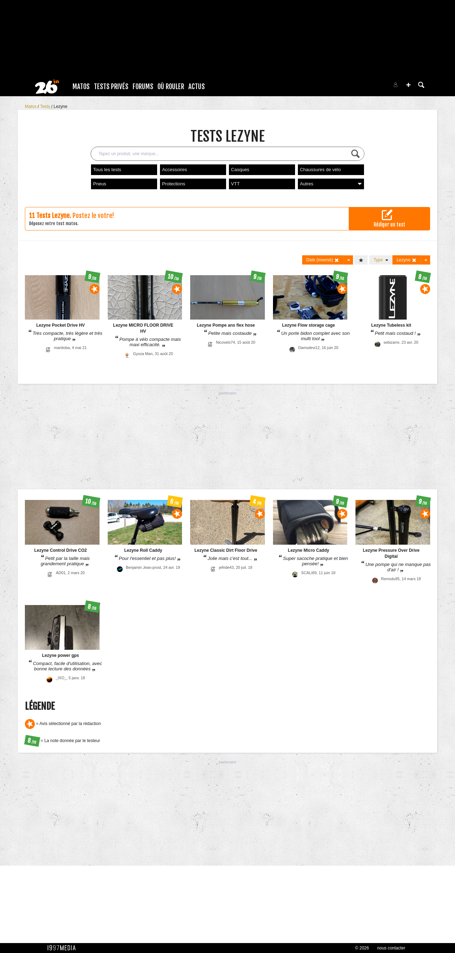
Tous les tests (107, 169)
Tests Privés (111, 86)
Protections (173, 183)
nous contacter (391, 948)
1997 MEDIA (63, 948)
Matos (81, 86)
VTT (235, 183)
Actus (196, 86)
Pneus (99, 183)
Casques (240, 169)
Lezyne (61, 106)
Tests (45, 106)
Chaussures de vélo (320, 169)
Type (381, 259)
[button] (408, 85)
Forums (143, 86)
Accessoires (174, 169)
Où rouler (170, 86)
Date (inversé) (322, 260)
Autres (331, 183)
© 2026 (362, 948)
